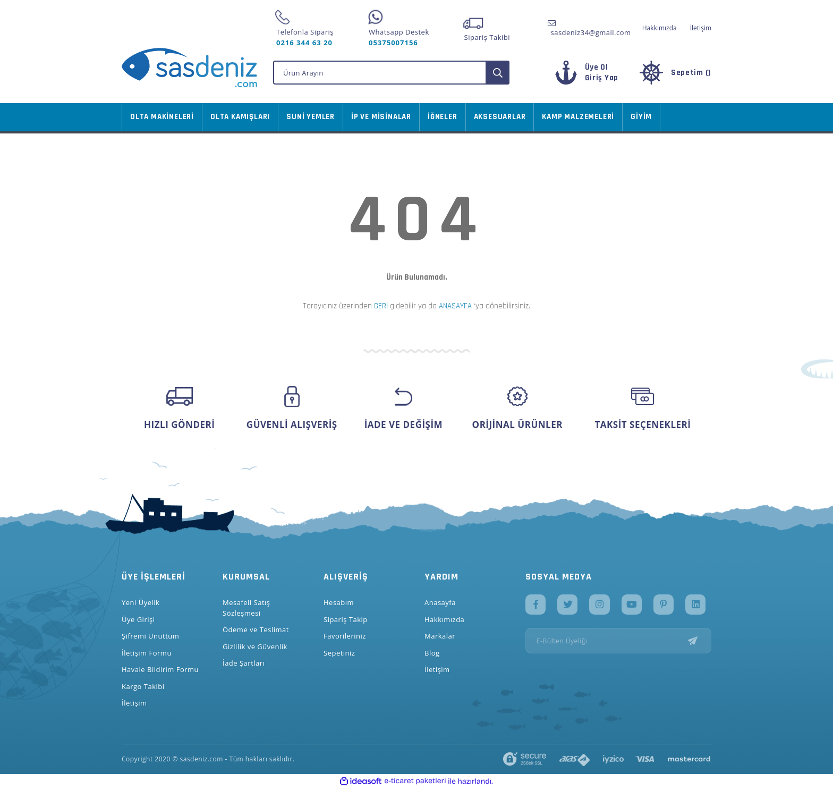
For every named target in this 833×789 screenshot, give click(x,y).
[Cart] (673, 73)
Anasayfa (440, 602)
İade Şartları (244, 663)
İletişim (700, 27)
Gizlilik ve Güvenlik (255, 646)
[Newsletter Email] (618, 641)
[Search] (391, 73)
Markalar (439, 636)
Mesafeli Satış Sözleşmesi (246, 608)
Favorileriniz (345, 636)
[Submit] (699, 641)
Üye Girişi (138, 619)
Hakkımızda (659, 27)
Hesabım (339, 602)
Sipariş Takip (346, 619)
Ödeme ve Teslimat (256, 629)
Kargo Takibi (143, 686)
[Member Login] (595, 77)
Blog (432, 653)
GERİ (381, 306)
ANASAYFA (455, 306)
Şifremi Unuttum (150, 636)
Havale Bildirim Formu (160, 669)
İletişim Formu (147, 653)
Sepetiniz (339, 653)
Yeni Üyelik (140, 602)
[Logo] (189, 67)
